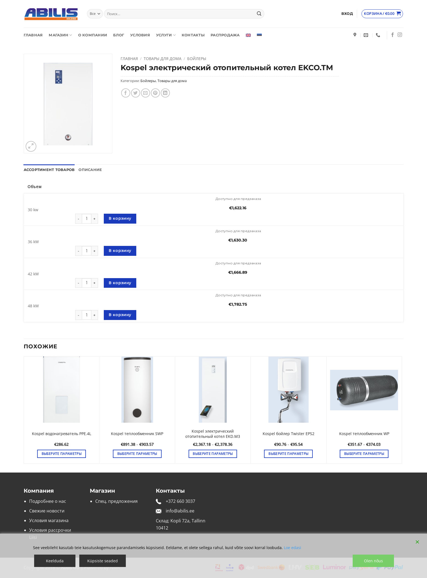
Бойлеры (196, 58)
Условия (140, 35)
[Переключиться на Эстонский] (259, 35)
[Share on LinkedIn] (165, 92)
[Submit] (259, 13)
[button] (347, 14)
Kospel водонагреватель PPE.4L (61, 433)
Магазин (60, 35)
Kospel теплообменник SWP (137, 433)
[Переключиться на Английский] (248, 35)
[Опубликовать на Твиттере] (135, 92)
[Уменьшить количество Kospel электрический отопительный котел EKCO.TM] (78, 219)
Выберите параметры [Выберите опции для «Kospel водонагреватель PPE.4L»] (61, 454)
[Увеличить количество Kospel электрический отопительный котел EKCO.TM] (94, 219)
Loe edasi (292, 547)
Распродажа (225, 35)
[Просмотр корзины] (382, 13)
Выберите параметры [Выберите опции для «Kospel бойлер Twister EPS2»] (288, 454)
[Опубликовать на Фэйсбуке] (125, 92)
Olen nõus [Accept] (373, 560)
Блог (118, 35)
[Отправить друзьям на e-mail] (145, 92)
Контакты (193, 35)
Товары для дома (162, 58)
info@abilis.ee (180, 511)
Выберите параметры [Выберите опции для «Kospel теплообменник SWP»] (137, 454)
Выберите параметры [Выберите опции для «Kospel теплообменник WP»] (364, 454)
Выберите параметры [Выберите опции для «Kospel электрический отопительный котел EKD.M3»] (213, 454)
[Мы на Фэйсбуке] (392, 34)
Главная (33, 35)
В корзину (120, 218)
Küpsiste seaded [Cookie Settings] (102, 560)
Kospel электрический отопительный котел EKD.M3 (212, 434)
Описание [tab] (90, 170)
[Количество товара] (86, 218)
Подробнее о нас (47, 501)
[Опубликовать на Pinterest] (155, 92)
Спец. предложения (116, 501)
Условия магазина (49, 520)
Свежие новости (46, 511)
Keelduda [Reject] (55, 560)
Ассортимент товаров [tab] (49, 170)
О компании (92, 35)
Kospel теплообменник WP (364, 433)
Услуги (166, 35)
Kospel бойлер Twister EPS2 (288, 433)
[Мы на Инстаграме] (400, 34)
